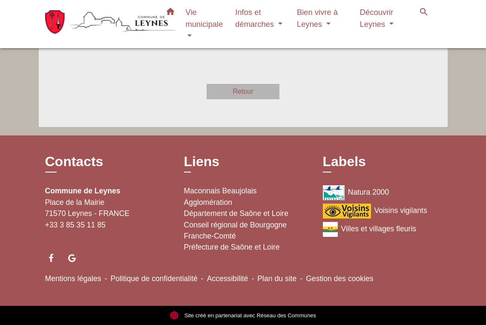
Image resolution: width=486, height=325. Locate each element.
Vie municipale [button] (204, 18)
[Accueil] (98, 24)
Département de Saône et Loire (236, 213)
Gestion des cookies (339, 278)
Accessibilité (227, 278)
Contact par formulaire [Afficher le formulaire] (85, 236)
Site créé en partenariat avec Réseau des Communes (243, 315)
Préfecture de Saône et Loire (232, 247)
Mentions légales (73, 278)
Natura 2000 (356, 192)
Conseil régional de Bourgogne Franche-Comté (235, 230)
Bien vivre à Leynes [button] (317, 18)
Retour (243, 91)
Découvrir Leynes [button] (377, 18)
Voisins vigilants (375, 211)
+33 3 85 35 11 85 (75, 225)
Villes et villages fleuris (370, 229)
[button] (170, 13)
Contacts (74, 161)
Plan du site (276, 278)
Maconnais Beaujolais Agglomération (220, 196)
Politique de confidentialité (153, 278)
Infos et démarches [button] (255, 18)
